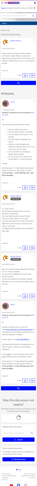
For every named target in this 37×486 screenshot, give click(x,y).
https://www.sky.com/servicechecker (19, 329)
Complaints (5, 477)
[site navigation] (2, 3)
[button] (34, 40)
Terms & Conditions (29, 474)
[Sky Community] (12, 2)
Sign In (34, 3)
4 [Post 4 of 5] (5, 291)
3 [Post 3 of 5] (5, 243)
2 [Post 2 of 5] (5, 183)
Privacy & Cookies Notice (9, 475)
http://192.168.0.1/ (23, 339)
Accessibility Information (28, 475)
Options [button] (3, 30)
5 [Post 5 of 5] (5, 376)
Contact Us (32, 477)
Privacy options (6, 474)
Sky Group (4, 479)
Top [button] (19, 470)
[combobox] (17, 15)
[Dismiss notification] (34, 8)
